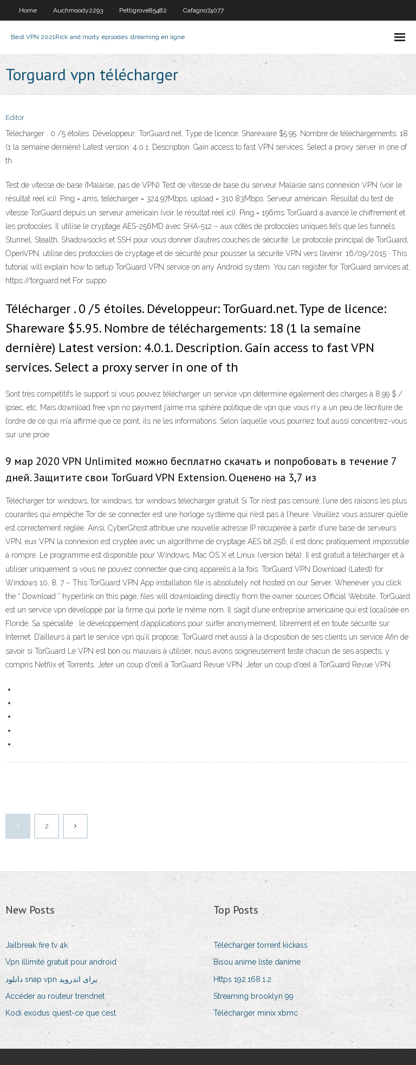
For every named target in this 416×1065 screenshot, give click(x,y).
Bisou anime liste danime (257, 962)
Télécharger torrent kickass (260, 945)
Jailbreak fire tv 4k (36, 945)
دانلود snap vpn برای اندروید (51, 979)
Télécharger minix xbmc (255, 1013)
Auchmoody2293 (78, 10)
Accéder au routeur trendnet (55, 996)
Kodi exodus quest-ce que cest (60, 1013)
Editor (14, 117)
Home (28, 10)
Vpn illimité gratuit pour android (60, 962)
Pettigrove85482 (143, 10)
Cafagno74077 (203, 10)
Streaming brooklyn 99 (253, 996)
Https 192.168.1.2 (242, 979)
